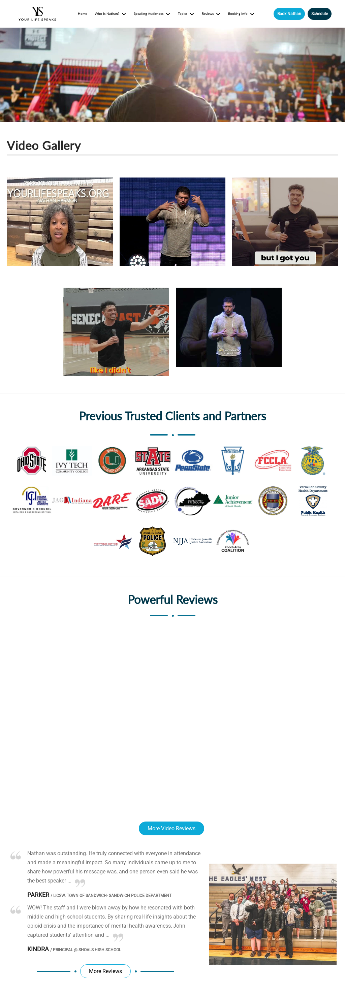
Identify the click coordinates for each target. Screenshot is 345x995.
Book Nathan (289, 13)
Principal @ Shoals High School (85, 950)
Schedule (319, 13)
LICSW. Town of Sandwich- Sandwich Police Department (111, 895)
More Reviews (105, 971)
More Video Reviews (171, 828)
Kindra (38, 949)
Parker (38, 894)
